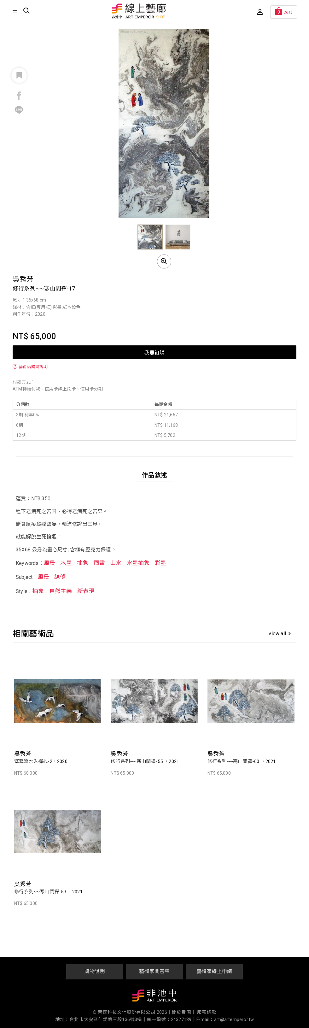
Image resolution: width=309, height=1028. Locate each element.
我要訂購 (154, 352)
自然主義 (60, 591)
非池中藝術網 (154, 996)
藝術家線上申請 (214, 971)
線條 (60, 576)
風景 (49, 563)
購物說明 (95, 971)
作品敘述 (154, 475)
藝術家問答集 (154, 971)
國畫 (99, 563)
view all (279, 634)
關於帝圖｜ (184, 1012)
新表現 (86, 591)
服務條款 (206, 1012)
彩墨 (160, 563)
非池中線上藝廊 (139, 11)
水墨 (66, 563)
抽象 (82, 563)
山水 (115, 563)
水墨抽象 (138, 563)
